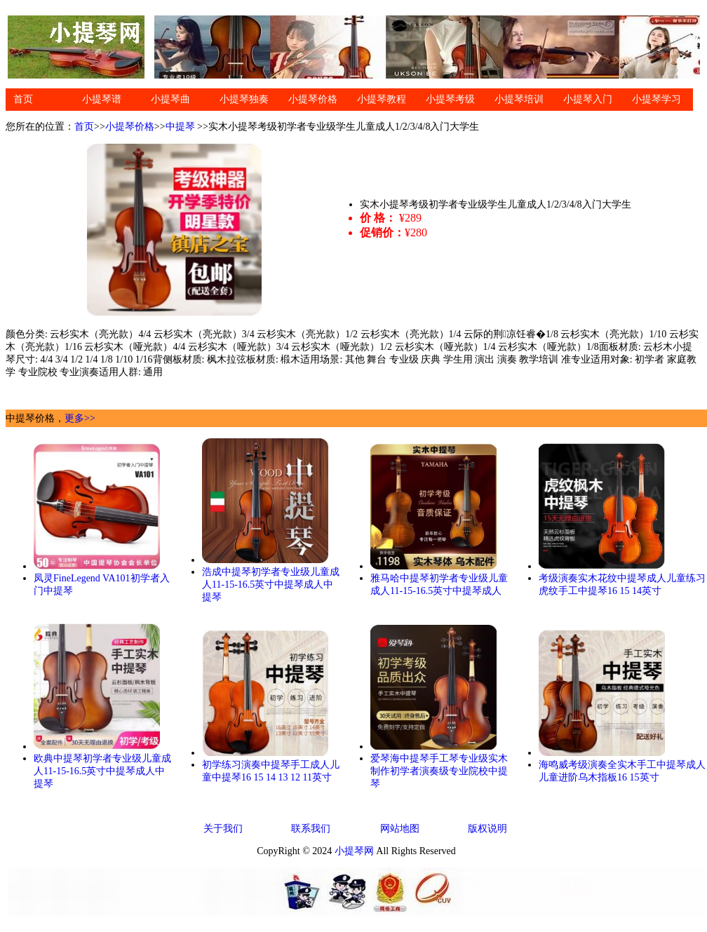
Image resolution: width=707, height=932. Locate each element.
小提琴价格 (312, 99)
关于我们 (223, 828)
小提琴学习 (656, 99)
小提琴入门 (587, 99)
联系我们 (310, 828)
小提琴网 (354, 851)
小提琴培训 (519, 99)
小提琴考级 (450, 99)
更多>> (80, 418)
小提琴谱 (101, 99)
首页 (23, 99)
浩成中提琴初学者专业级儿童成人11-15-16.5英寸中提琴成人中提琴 (270, 584)
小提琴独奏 (244, 99)
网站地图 (399, 828)
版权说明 (487, 828)
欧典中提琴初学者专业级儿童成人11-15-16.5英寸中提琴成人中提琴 (102, 771)
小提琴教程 (381, 99)
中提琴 (180, 126)
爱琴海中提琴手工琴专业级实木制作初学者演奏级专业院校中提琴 (439, 771)
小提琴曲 (170, 99)
